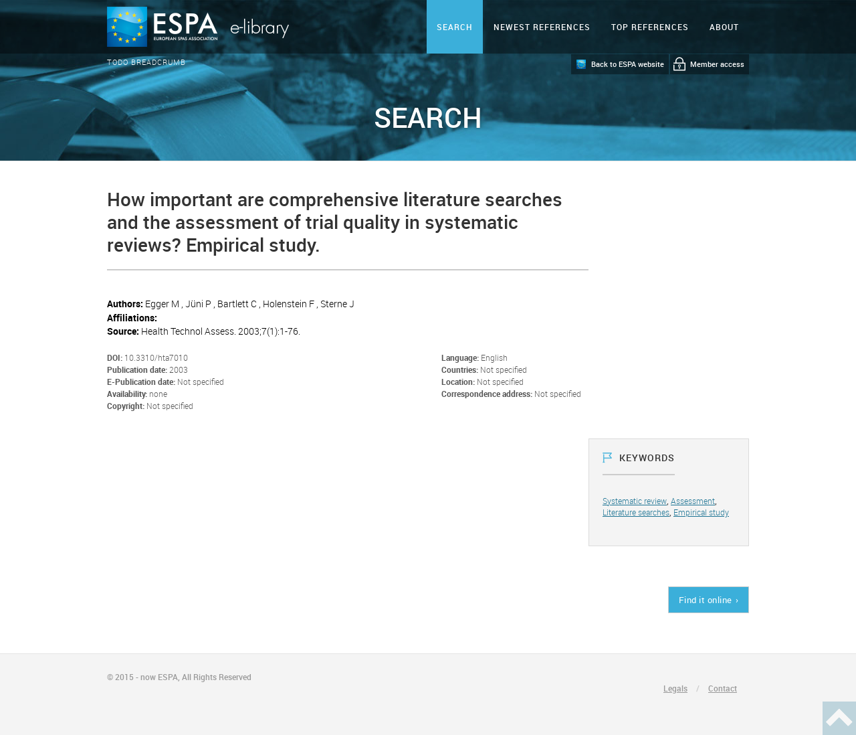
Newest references (542, 26)
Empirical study (701, 512)
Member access (717, 64)
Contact (722, 688)
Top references (650, 26)
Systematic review (635, 500)
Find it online (705, 600)
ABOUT (724, 26)
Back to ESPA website (627, 64)
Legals (675, 688)
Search (455, 26)
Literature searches (636, 512)
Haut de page (839, 718)
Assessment (693, 500)
